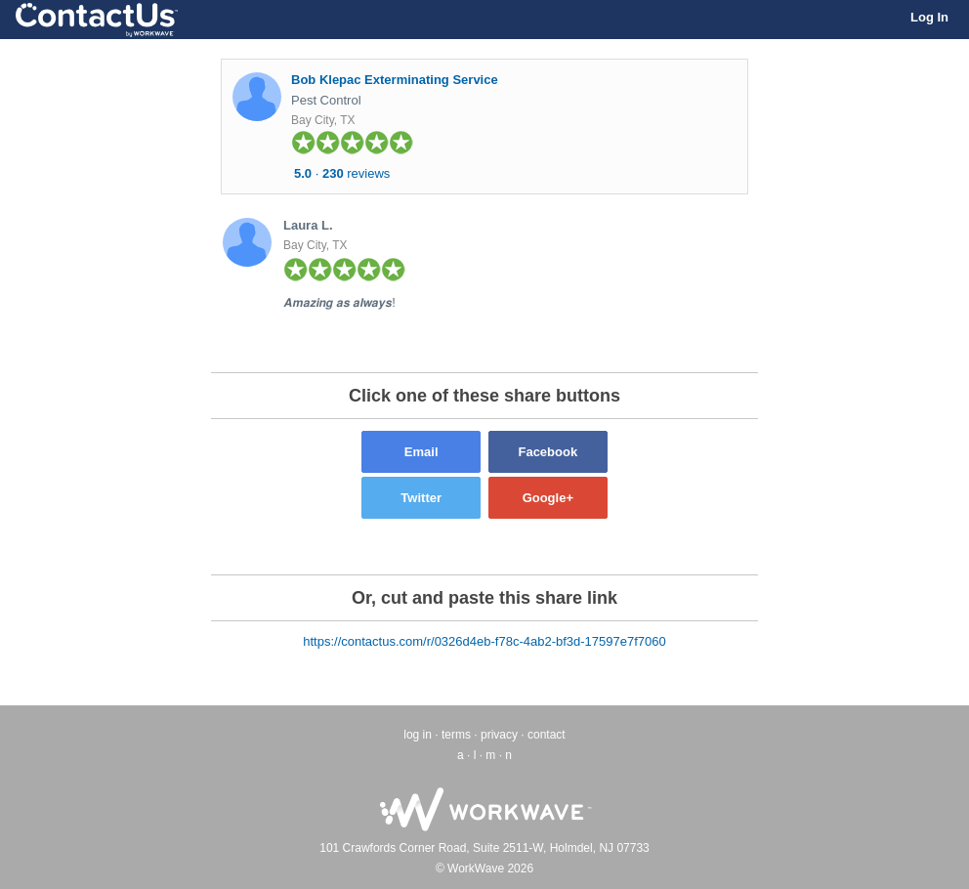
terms (456, 734)
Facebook (547, 451)
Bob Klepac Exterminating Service (394, 79)
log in (417, 734)
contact (546, 734)
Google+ (548, 497)
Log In (929, 17)
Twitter (421, 497)
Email (421, 451)
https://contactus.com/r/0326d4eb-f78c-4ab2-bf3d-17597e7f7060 (484, 641)
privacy (499, 734)
